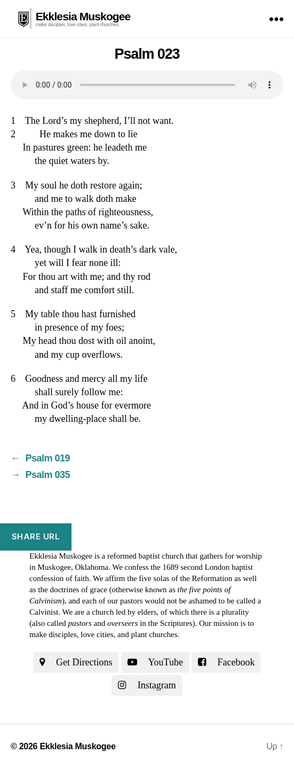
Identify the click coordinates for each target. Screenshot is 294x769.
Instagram (147, 685)
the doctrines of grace (72, 589)
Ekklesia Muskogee (83, 16)
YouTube (155, 662)
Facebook (226, 662)
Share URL (36, 536)
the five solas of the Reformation (179, 578)
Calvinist (43, 612)
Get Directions (76, 662)
